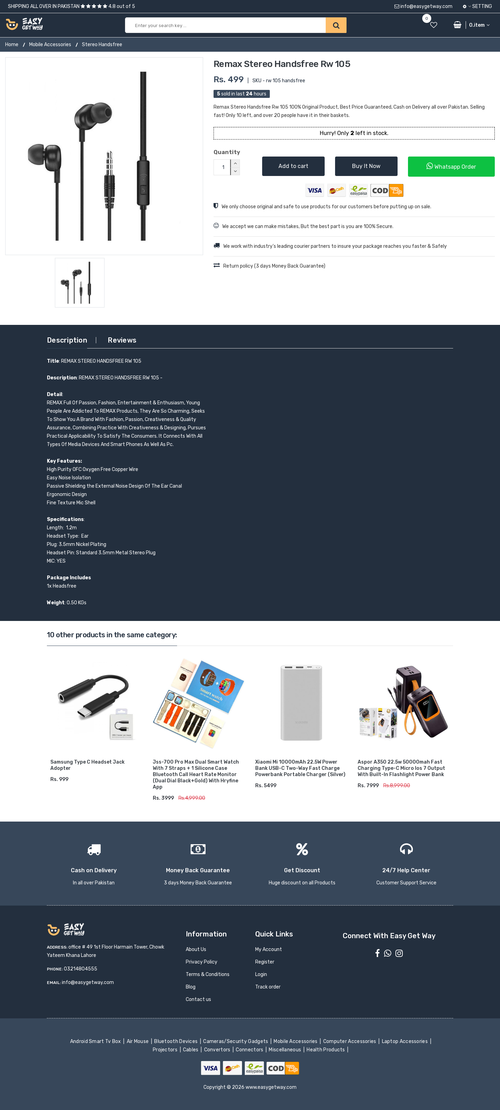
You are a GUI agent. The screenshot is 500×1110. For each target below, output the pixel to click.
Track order (268, 987)
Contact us (198, 999)
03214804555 (80, 969)
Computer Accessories (350, 1041)
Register (264, 962)
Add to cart (293, 166)
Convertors (218, 1050)
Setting (477, 6)
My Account (268, 949)
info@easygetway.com (423, 6)
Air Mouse (138, 1041)
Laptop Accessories (405, 1041)
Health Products (326, 1050)
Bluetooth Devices (176, 1041)
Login (261, 974)
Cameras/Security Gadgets (236, 1041)
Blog (190, 987)
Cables (191, 1050)
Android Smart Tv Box (96, 1041)
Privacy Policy (201, 962)
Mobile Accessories (50, 45)
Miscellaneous (285, 1050)
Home (11, 45)
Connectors (250, 1050)
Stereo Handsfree (102, 45)
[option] (104, 156)
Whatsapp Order (451, 166)
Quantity (227, 152)
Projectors (166, 1050)
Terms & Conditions (208, 974)
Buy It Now (366, 166)
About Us (196, 949)
